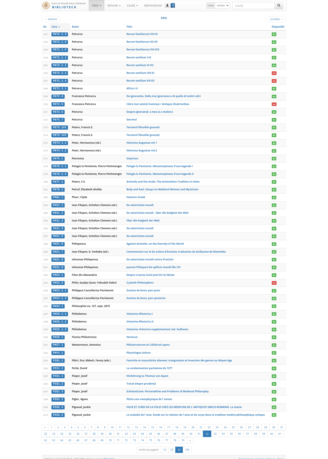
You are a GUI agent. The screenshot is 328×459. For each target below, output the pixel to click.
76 (158, 436)
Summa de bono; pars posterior (146, 295)
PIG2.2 (58, 411)
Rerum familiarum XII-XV (142, 41)
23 (217, 423)
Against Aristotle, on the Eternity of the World (155, 241)
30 (273, 423)
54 (223, 429)
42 (126, 429)
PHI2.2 (58, 280)
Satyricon (132, 157)
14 (144, 423)
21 (201, 423)
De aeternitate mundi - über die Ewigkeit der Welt (157, 211)
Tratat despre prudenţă (141, 380)
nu (274, 72)
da (274, 34)
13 (136, 423)
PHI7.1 (58, 342)
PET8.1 (58, 188)
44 (142, 429)
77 (166, 436)
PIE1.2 (58, 380)
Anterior (51, 19)
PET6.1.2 (59, 172)
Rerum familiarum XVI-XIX (142, 49)
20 (192, 423)
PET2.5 (58, 103)
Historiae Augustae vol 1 (141, 141)
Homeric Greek (135, 195)
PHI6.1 (58, 334)
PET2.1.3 (59, 34)
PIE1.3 (58, 388)
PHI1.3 (58, 219)
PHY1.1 (58, 349)
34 (61, 429)
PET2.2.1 (59, 57)
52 (207, 429)
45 (150, 429)
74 (142, 436)
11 (120, 423)
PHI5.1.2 (59, 319)
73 (134, 436)
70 (110, 436)
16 (160, 423)
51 (199, 429)
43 (134, 429)
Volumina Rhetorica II (140, 318)
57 (247, 429)
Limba (211, 5)
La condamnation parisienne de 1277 (149, 365)
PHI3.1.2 (59, 296)
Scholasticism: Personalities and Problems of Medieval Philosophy (167, 388)
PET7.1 (58, 180)
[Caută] (279, 5)
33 (53, 429)
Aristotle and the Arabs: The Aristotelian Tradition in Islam (163, 180)
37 (86, 429)
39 (102, 429)
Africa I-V (132, 88)
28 (257, 423)
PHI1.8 (58, 257)
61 (279, 429)
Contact (259, 455)
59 (263, 429)
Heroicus (131, 334)
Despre (270, 455)
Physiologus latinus (138, 349)
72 (126, 436)
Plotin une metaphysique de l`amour (149, 395)
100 (187, 445)
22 (209, 423)
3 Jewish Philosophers (140, 280)
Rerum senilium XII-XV (140, 80)
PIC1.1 (58, 365)
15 (152, 423)
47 (166, 429)
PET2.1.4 (59, 42)
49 (182, 429)
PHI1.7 (58, 249)
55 (231, 429)
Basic (280, 455)
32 (45, 429)
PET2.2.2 (59, 65)
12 (128, 423)
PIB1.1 (58, 357)
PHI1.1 (58, 203)
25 (233, 423)
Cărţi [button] (96, 5)
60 (271, 429)
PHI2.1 (58, 272)
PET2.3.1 (59, 88)
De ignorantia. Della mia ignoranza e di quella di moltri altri (163, 95)
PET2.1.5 (59, 49)
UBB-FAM (108, 455)
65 (69, 436)
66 (77, 436)
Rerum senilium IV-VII (139, 64)
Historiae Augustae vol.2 (141, 149)
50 (191, 429)
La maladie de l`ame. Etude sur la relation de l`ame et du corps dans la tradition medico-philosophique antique (195, 411)
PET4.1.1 (59, 142)
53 (215, 429)
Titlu (129, 26)
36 (77, 429)
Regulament (246, 455)
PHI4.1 (58, 303)
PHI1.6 (58, 242)
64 (61, 436)
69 (102, 436)
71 (118, 436)
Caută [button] (132, 5)
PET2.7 (58, 119)
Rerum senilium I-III (138, 57)
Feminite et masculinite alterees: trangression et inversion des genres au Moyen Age (179, 357)
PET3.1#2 (59, 134)
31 (281, 423)
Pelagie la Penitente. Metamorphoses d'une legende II (159, 172)
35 (69, 429)
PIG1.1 (58, 396)
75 (150, 436)
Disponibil (278, 26)
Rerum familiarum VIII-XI (142, 34)
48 (174, 429)
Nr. (45, 26)
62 (45, 436)
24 (225, 423)
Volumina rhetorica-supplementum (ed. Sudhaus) (157, 326)
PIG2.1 (58, 403)
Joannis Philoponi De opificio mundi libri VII (153, 265)
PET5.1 (58, 157)
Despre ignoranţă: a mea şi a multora (149, 111)
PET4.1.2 (59, 149)
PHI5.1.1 (59, 311)
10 (112, 423)
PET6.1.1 (59, 165)
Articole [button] (114, 5)
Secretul (131, 118)
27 (249, 423)
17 (168, 423)
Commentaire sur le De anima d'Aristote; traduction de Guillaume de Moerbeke (176, 249)
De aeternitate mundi (139, 203)
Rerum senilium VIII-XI (140, 72)
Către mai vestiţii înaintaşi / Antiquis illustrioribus (157, 103)
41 (118, 429)
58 (255, 429)
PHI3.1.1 (59, 288)
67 (86, 436)
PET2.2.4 (59, 80)
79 (182, 436)
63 (53, 436)
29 (265, 423)
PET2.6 (58, 111)
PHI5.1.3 (59, 326)
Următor (276, 19)
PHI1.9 (58, 265)
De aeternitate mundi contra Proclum (149, 257)
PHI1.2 (58, 211)
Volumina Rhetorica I (139, 311)
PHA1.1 (58, 196)
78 (174, 436)
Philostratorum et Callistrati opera (148, 341)
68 (94, 436)
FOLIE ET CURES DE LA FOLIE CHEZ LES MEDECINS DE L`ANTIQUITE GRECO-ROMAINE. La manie (184, 403)
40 (110, 429)
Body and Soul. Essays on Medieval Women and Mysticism (162, 188)
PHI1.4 (58, 226)
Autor (75, 26)
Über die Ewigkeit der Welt (143, 218)
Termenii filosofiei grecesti (143, 126)
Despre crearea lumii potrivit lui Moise (150, 272)
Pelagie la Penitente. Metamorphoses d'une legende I (159, 164)
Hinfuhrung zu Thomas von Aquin (147, 372)
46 (158, 429)
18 (176, 423)
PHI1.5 (58, 234)
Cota (55, 26)
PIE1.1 (58, 373)
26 (241, 423)
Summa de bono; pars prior (143, 288)
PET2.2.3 (59, 72)
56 (239, 429)
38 (94, 429)
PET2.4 (58, 95)
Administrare (153, 5)
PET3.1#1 (59, 126)
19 (184, 423)
